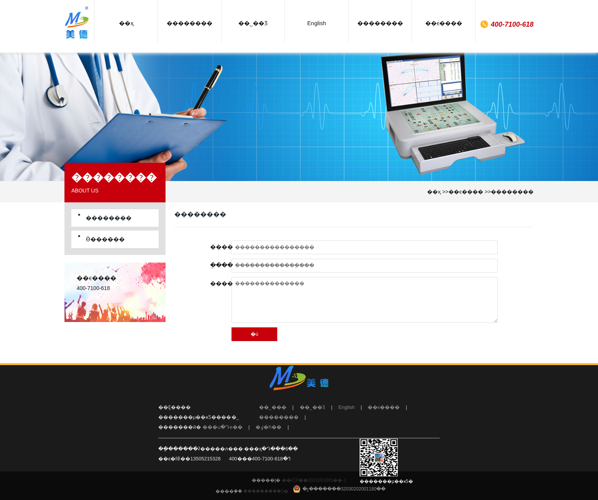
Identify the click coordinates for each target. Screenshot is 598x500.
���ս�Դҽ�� (223, 427)
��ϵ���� (465, 192)
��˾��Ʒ (312, 407)
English (346, 407)
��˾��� (272, 407)
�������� (512, 192)
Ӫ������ (105, 239)
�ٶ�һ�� (268, 427)
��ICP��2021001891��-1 (313, 480)
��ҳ (434, 192)
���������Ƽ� (265, 491)
